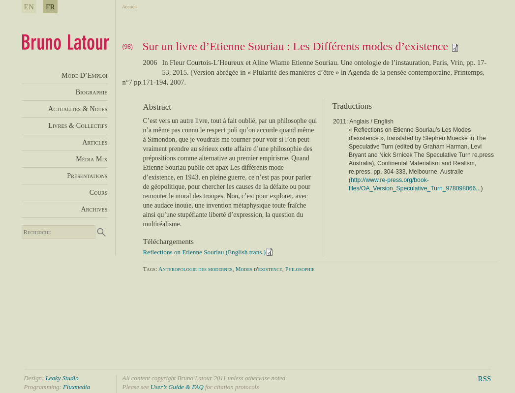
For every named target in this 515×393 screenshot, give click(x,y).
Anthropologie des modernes (195, 269)
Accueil (129, 6)
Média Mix (91, 159)
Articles (94, 142)
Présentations (87, 176)
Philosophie (300, 269)
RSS (484, 378)
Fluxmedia (76, 387)
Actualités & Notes (77, 109)
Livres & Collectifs (77, 125)
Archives (94, 209)
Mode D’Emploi (84, 75)
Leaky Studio (62, 378)
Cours (99, 192)
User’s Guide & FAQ (177, 387)
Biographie (92, 92)
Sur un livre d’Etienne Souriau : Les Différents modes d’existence (301, 46)
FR (50, 6)
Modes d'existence (259, 269)
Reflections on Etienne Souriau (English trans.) (204, 252)
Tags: (150, 269)
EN (29, 6)
